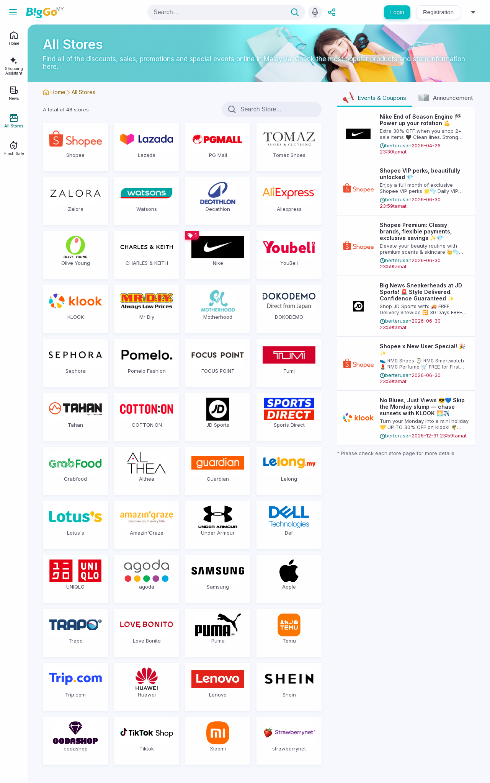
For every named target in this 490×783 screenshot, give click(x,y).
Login (397, 12)
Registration (438, 12)
